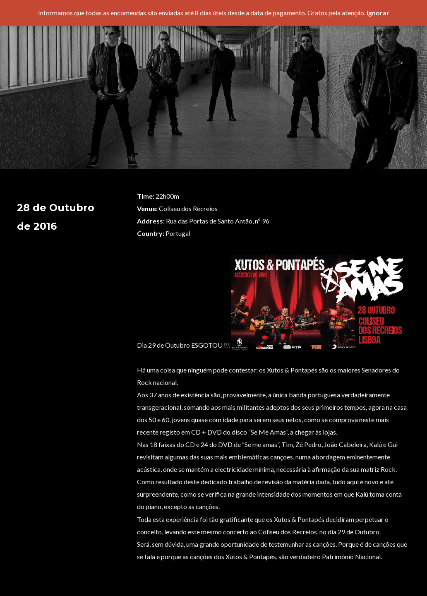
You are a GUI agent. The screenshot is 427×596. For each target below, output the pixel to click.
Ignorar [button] (378, 13)
